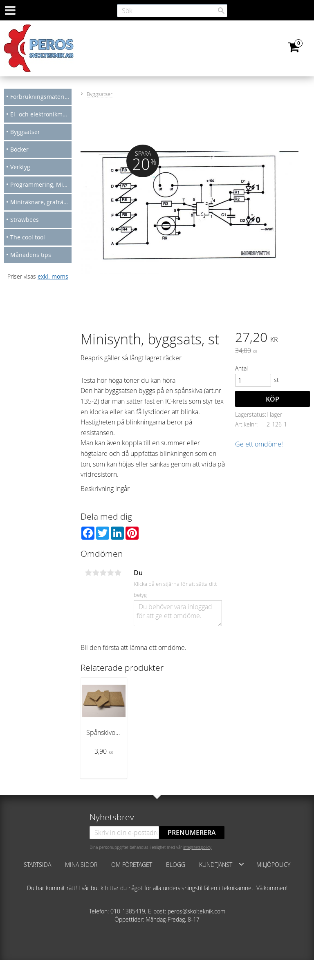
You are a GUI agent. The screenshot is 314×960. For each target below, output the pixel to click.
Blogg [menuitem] (175, 864)
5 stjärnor (117, 572)
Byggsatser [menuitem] (25, 132)
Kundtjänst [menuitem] (215, 864)
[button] (241, 864)
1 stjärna (88, 572)
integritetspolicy (197, 847)
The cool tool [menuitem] (27, 237)
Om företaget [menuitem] (131, 864)
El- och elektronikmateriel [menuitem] (41, 114)
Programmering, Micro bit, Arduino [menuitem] (41, 184)
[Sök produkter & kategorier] (172, 10)
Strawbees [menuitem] (24, 219)
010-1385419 (127, 911)
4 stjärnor (110, 572)
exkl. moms (53, 276)
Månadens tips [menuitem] (30, 255)
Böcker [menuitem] (19, 149)
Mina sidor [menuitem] (81, 864)
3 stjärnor (103, 572)
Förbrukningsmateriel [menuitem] (40, 96)
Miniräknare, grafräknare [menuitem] (41, 202)
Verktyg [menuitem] (20, 167)
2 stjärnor (95, 572)
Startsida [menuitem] (37, 864)
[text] (272, 338)
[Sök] (221, 10)
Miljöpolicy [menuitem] (273, 864)
